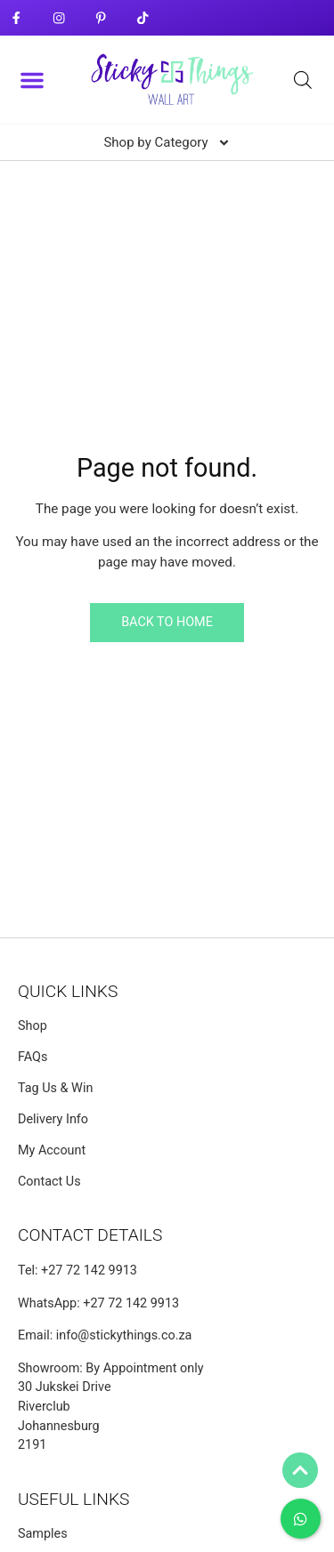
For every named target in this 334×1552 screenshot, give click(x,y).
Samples (43, 1533)
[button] (32, 80)
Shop (32, 1025)
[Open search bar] (303, 80)
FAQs (32, 1057)
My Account (52, 1150)
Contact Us (49, 1181)
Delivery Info (53, 1119)
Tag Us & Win (55, 1088)
